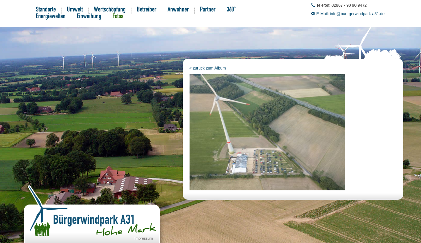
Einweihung (89, 17)
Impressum (143, 238)
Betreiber (146, 10)
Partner (208, 10)
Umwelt (75, 10)
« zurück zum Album (208, 68)
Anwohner (178, 10)
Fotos (118, 17)
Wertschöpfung (110, 10)
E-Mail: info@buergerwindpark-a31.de (350, 13)
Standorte (46, 10)
